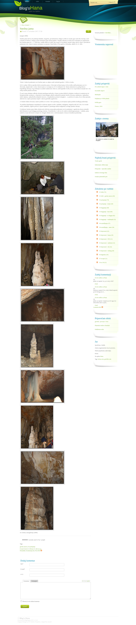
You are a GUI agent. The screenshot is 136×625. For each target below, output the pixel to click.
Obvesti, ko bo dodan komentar (31, 601)
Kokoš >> (28, 25)
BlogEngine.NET (29, 620)
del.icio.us (38, 549)
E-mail (22, 549)
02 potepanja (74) (104, 200)
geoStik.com (107, 359)
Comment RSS (98, 307)
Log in (58, 1)
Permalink (22, 550)
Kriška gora (98, 102)
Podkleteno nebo (99, 329)
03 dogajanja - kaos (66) (105, 211)
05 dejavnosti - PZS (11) (106, 239)
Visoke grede (98, 161)
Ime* (22, 564)
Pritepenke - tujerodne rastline (103, 169)
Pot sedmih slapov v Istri (101, 87)
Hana (101, 356)
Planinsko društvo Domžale (102, 325)
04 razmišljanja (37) (104, 223)
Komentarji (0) (30, 550)
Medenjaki (98, 94)
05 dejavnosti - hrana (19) (106, 235)
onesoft (49, 622)
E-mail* (23, 569)
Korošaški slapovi (100, 90)
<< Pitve (22, 25)
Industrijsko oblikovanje (101, 165)
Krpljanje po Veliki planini (102, 98)
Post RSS (38, 550)
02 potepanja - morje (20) (106, 204)
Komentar (26, 581)
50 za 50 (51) (103, 262)
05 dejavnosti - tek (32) (105, 247)
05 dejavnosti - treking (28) (106, 251)
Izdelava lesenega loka (101, 172)
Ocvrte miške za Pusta (101, 278)
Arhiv (37, 1)
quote (88, 581)
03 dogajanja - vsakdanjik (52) (107, 219)
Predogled (34, 581)
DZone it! (32, 549)
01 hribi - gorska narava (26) (107, 196)
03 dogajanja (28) (104, 208)
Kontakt (48, 1)
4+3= (22, 574)
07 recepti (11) (103, 258)
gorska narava (23, 546)
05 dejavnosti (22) (104, 231)
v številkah (107, 33)
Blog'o (30, 8)
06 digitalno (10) (103, 254)
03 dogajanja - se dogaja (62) (107, 215)
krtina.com (101, 359)
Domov (27, 1)
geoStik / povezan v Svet (101, 321)
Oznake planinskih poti (101, 176)
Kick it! (27, 549)
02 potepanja (31, 546)
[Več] (96, 284)
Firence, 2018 (98, 106)
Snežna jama (27, 28)
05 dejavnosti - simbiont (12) (107, 243)
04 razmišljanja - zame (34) (106, 227)
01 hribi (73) (102, 192)
